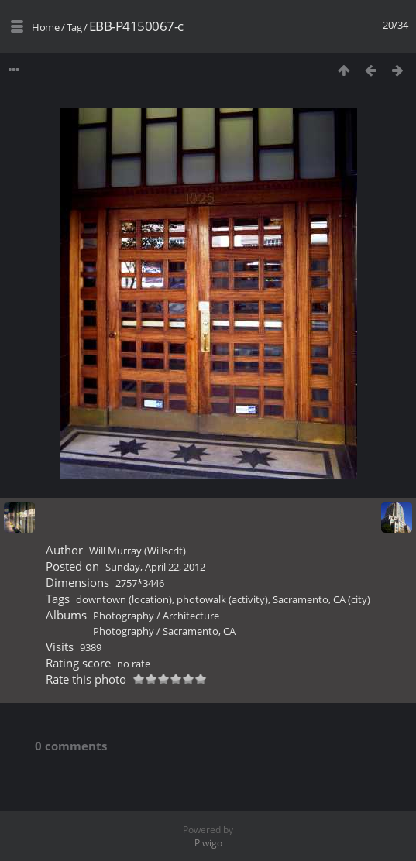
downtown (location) (124, 599)
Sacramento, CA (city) (321, 599)
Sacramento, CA (199, 631)
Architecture (191, 616)
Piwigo (208, 842)
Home (45, 27)
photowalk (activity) (222, 599)
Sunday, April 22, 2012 (155, 567)
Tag (74, 27)
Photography (123, 616)
